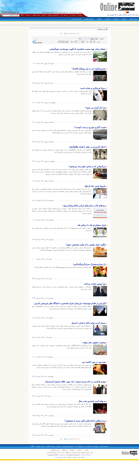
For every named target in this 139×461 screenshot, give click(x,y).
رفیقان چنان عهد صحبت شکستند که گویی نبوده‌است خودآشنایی (78, 49)
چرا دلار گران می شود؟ (95, 108)
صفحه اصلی (133, 19)
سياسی (124, 19)
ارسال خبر (72, 15)
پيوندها (80, 15)
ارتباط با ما (64, 15)
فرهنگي (99, 19)
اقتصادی (107, 19)
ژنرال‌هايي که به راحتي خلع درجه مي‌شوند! (87, 166)
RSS (22, 15)
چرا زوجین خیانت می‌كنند (95, 284)
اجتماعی (116, 19)
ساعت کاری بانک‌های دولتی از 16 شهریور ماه (121, 15)
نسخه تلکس (36, 15)
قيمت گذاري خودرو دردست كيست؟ (90, 127)
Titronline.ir (62, 455)
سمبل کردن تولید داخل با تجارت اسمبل (88, 323)
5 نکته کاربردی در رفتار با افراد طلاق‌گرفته (87, 147)
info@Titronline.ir (86, 455)
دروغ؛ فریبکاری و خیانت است (93, 88)
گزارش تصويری (76, 19)
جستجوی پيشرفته (53, 15)
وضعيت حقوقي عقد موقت (94, 342)
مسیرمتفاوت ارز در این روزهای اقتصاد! (89, 69)
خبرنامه (28, 15)
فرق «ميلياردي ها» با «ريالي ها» (91, 225)
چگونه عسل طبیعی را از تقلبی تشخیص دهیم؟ (86, 245)
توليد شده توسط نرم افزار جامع (69, 457)
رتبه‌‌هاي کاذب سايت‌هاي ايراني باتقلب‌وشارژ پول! (84, 205)
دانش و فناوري (89, 19)
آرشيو (44, 15)
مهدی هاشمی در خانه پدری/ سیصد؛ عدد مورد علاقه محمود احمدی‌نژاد (75, 382)
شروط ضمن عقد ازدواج (95, 186)
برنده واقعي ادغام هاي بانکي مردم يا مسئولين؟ (85, 421)
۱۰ (63, 33)
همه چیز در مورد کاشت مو (94, 362)
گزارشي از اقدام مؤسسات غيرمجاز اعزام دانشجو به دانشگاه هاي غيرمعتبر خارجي (70, 303)
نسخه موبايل (40, 446)
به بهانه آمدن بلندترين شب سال (92, 401)
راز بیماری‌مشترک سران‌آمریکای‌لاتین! (89, 264)
